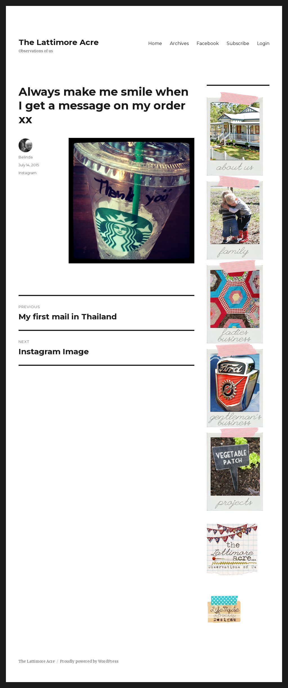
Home (155, 43)
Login (263, 43)
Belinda (26, 157)
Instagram (28, 173)
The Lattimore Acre (59, 42)
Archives (179, 43)
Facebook (208, 43)
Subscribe (238, 43)
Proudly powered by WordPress (89, 661)
